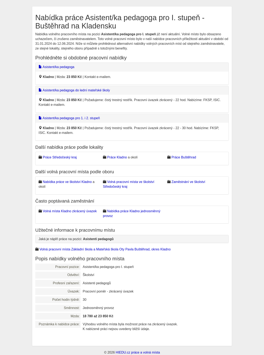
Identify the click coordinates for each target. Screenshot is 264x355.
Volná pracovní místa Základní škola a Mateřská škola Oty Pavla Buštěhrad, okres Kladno (105, 249)
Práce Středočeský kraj (60, 157)
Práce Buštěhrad (183, 157)
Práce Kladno (117, 157)
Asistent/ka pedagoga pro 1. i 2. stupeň (69, 118)
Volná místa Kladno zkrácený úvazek (70, 211)
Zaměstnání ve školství (188, 182)
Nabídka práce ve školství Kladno (67, 182)
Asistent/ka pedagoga (56, 67)
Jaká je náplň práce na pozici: (76, 239)
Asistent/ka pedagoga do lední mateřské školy (74, 90)
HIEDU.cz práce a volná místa (138, 352)
